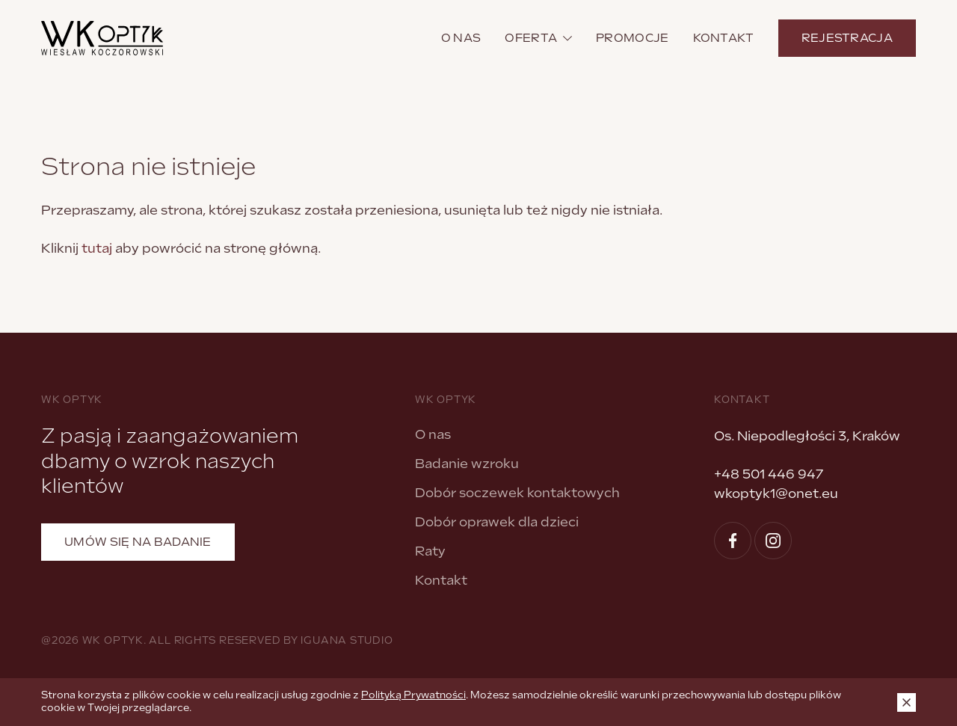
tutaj (96, 248)
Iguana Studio (347, 640)
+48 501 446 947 (768, 474)
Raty (430, 551)
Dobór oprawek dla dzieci (497, 521)
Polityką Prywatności (413, 695)
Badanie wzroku (467, 463)
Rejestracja (847, 38)
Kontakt (723, 38)
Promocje (632, 38)
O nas (461, 38)
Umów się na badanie (138, 542)
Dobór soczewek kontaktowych (517, 492)
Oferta (538, 38)
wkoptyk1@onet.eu (776, 493)
